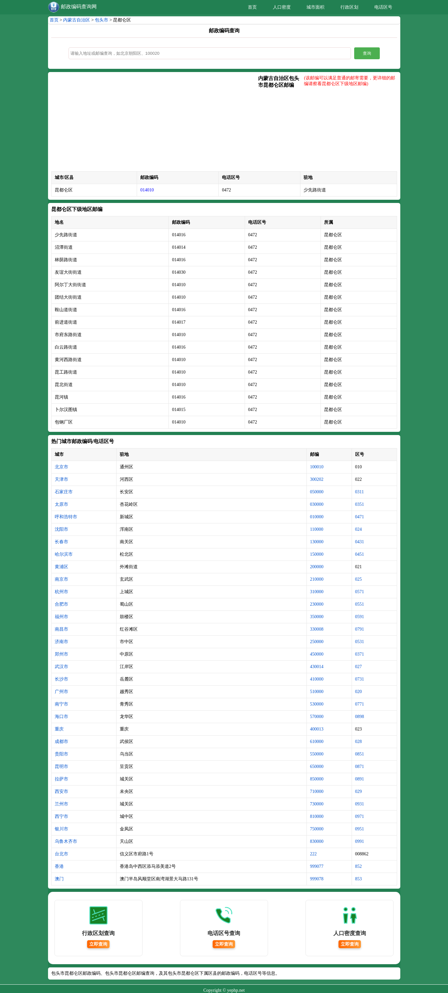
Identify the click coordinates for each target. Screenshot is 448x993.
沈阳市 (61, 529)
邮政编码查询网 (79, 6)
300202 (316, 479)
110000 (316, 529)
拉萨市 (61, 779)
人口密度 (282, 7)
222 (313, 854)
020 (358, 691)
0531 (359, 641)
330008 (316, 629)
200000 (316, 566)
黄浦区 (61, 566)
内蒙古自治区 (76, 20)
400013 (316, 729)
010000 (316, 516)
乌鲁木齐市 (66, 841)
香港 (59, 866)
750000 (316, 829)
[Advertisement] (154, 123)
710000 (316, 791)
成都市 (61, 741)
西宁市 (61, 816)
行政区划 (349, 7)
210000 (316, 579)
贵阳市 (61, 754)
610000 (316, 741)
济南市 (61, 641)
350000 (316, 616)
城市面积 (315, 7)
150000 (316, 554)
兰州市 (61, 804)
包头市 (101, 20)
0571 (359, 591)
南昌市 (61, 629)
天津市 (61, 479)
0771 (359, 704)
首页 (252, 7)
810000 (316, 816)
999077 (316, 866)
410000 (316, 679)
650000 (316, 766)
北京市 (61, 466)
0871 (359, 766)
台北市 (61, 854)
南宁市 (61, 704)
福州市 (61, 616)
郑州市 (61, 654)
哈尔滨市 (64, 554)
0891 (359, 779)
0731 (359, 679)
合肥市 (61, 604)
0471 (359, 516)
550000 (316, 754)
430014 (316, 666)
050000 (316, 491)
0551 (359, 604)
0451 (359, 554)
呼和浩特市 (66, 516)
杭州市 (61, 591)
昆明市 (61, 766)
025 (358, 579)
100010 (316, 466)
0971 (359, 816)
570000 (316, 716)
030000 (316, 504)
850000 (316, 779)
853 (358, 878)
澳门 (59, 878)
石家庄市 (64, 491)
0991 (359, 841)
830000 (316, 841)
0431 (359, 541)
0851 (359, 754)
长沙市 (61, 679)
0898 (359, 716)
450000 (316, 654)
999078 (316, 878)
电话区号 (383, 7)
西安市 (61, 791)
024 (358, 529)
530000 (316, 704)
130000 (316, 541)
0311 (359, 491)
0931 (359, 804)
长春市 (61, 541)
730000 (316, 804)
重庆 (59, 729)
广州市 (61, 691)
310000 (316, 591)
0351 (359, 504)
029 (358, 791)
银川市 (61, 829)
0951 (359, 829)
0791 (359, 629)
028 (358, 741)
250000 (316, 641)
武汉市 (61, 666)
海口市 (61, 716)
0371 (359, 654)
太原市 (61, 504)
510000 (316, 691)
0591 (359, 616)
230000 (316, 604)
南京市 (61, 579)
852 (358, 866)
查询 (367, 53)
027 (358, 666)
